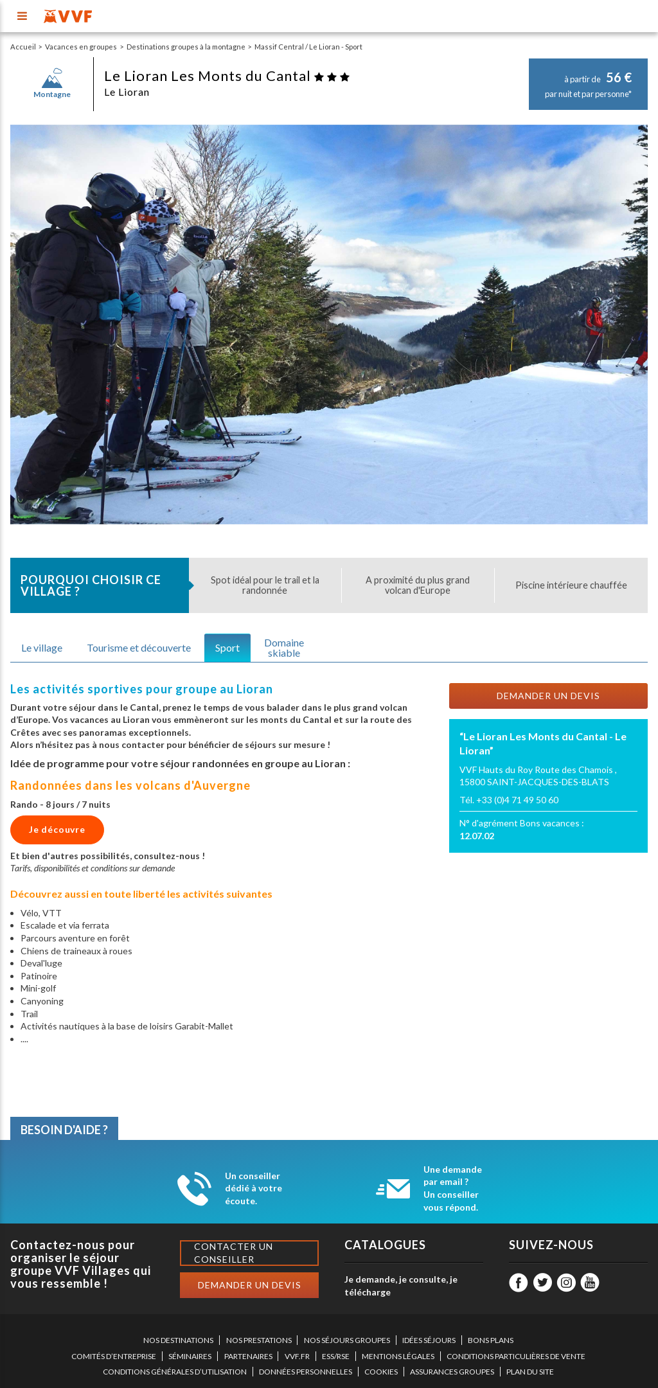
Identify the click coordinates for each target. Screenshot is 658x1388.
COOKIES (381, 1371)
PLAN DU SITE (530, 1371)
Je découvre (57, 829)
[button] (42, 324)
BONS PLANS (490, 1340)
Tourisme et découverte (139, 647)
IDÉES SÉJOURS (429, 1340)
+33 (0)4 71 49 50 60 (517, 799)
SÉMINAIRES (189, 1356)
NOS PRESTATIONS (259, 1340)
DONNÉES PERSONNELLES (305, 1371)
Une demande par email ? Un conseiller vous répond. (452, 1188)
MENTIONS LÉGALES (398, 1356)
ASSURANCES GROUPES (452, 1371)
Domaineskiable (284, 647)
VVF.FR (297, 1356)
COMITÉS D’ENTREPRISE (113, 1356)
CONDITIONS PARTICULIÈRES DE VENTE (516, 1356)
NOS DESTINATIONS (178, 1340)
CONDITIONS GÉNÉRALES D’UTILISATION (175, 1371)
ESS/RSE (336, 1356)
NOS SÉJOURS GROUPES (347, 1340)
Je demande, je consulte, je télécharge (401, 1285)
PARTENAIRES (248, 1356)
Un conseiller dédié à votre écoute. (253, 1188)
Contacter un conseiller (233, 1253)
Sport (227, 647)
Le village (41, 647)
